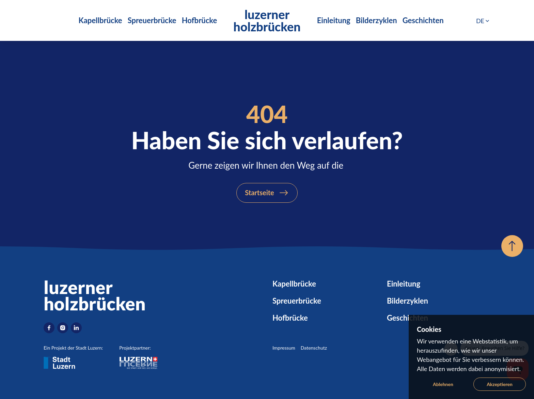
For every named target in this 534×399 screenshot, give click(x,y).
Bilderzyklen (376, 20)
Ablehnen (443, 384)
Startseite (259, 192)
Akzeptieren (500, 384)
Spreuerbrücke (152, 20)
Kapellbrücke (100, 20)
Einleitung (333, 20)
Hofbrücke (199, 20)
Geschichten (423, 20)
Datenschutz (314, 348)
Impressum (283, 348)
